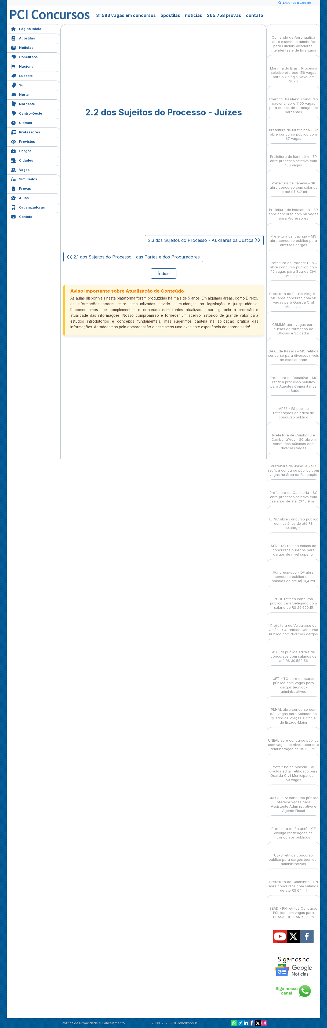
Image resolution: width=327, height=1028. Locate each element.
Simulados (24, 178)
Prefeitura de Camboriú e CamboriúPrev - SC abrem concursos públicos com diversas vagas (293, 437)
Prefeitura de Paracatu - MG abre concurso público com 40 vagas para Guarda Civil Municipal (293, 264)
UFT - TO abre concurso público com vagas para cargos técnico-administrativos (293, 680)
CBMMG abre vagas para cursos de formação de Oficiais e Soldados (293, 324)
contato (254, 15)
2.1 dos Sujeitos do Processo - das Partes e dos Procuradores (133, 257)
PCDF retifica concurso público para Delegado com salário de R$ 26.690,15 (293, 598)
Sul (17, 84)
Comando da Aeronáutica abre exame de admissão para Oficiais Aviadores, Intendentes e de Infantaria (293, 39)
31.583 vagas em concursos (126, 15)
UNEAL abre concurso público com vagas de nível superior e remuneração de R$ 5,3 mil (293, 740)
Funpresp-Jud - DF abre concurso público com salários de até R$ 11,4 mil (293, 572)
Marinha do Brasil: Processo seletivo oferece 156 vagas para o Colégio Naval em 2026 (293, 70)
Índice (164, 273)
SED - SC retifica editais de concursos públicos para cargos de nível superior (293, 545)
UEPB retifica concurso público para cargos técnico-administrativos (293, 855)
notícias (193, 15)
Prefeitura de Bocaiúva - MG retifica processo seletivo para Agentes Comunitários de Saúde (294, 379)
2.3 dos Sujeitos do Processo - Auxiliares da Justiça (204, 240)
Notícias (22, 47)
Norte (20, 94)
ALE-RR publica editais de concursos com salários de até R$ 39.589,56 (294, 651)
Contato (21, 216)
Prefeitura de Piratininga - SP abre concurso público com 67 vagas (293, 129)
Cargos (21, 150)
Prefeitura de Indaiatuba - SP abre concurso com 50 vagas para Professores (293, 209)
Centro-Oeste (26, 113)
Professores (25, 131)
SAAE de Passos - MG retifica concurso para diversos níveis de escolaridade (293, 351)
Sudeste (22, 75)
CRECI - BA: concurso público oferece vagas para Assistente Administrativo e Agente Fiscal (293, 799)
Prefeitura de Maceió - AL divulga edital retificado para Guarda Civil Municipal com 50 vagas (293, 768)
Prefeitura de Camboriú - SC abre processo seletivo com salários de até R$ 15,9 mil (294, 492)
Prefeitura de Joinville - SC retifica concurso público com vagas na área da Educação (293, 465)
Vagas (20, 169)
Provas (21, 188)
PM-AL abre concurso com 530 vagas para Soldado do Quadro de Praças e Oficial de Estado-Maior (293, 711)
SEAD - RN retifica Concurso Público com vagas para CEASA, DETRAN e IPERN (293, 908)
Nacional (23, 65)
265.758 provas (224, 15)
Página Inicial (26, 28)
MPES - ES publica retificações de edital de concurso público (293, 408)
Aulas (20, 197)
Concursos (24, 56)
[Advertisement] (119, 66)
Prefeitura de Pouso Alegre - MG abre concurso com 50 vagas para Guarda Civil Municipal (293, 295)
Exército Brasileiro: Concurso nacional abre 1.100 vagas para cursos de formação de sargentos (293, 101)
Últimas (21, 122)
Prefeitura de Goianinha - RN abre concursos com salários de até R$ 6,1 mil (293, 881)
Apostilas (23, 37)
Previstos (23, 141)
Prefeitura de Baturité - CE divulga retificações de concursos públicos (293, 828)
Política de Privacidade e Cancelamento (93, 1023)
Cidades (22, 159)
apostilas (170, 15)
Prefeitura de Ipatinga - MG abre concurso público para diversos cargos (293, 236)
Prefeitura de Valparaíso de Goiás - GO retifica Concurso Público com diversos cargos (293, 625)
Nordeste (23, 103)
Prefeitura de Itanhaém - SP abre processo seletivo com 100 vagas (293, 156)
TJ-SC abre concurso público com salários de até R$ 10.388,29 (293, 519)
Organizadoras (28, 206)
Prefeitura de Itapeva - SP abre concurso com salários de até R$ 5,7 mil (293, 183)
